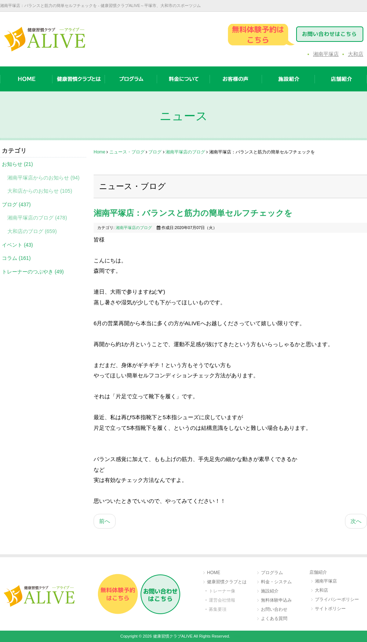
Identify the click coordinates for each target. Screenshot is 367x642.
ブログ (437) (16, 204)
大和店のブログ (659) (32, 231)
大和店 (355, 54)
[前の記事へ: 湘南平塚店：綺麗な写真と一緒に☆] (105, 521)
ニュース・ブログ (127, 152)
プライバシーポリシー (337, 599)
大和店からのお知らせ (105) (39, 191)
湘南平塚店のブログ (185, 152)
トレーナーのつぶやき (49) (33, 272)
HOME (213, 572)
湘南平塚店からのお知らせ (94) (43, 178)
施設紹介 (270, 591)
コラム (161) (16, 258)
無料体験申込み (276, 600)
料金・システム (276, 581)
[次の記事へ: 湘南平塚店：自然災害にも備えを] (356, 521)
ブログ (154, 152)
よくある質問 (274, 618)
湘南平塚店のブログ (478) (37, 218)
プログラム (272, 572)
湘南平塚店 (326, 54)
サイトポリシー (330, 608)
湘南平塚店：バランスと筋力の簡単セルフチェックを (193, 213)
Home (99, 152)
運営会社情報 (222, 600)
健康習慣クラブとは (227, 581)
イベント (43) (17, 245)
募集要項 (217, 609)
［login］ (238, 636)
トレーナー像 (222, 591)
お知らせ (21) (17, 164)
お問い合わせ (274, 609)
